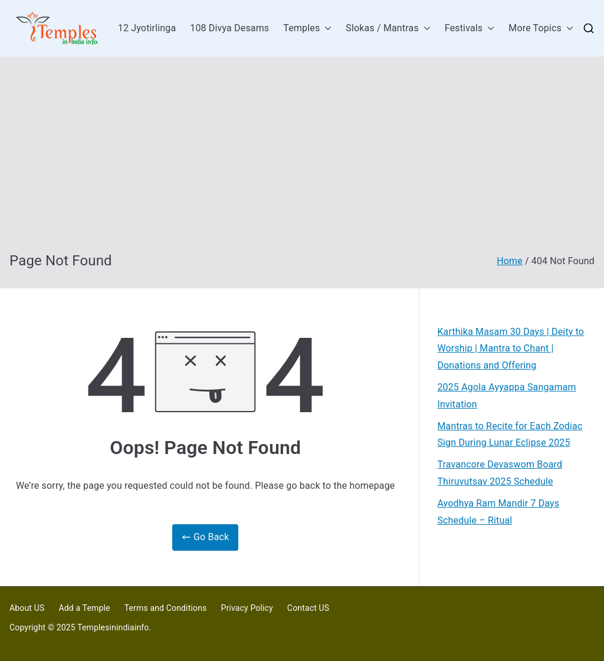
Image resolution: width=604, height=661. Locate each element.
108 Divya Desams (229, 28)
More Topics (540, 28)
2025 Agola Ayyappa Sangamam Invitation (506, 396)
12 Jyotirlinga (147, 28)
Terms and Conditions (165, 608)
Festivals (469, 28)
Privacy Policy (247, 608)
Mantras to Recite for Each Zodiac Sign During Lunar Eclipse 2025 (509, 434)
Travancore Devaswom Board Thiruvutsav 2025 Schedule (499, 473)
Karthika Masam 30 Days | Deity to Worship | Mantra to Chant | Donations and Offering (510, 348)
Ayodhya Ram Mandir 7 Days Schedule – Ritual (498, 512)
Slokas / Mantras (388, 28)
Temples (307, 28)
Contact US (308, 608)
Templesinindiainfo (113, 627)
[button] (325, 28)
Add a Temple (84, 608)
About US (26, 608)
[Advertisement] (302, 163)
